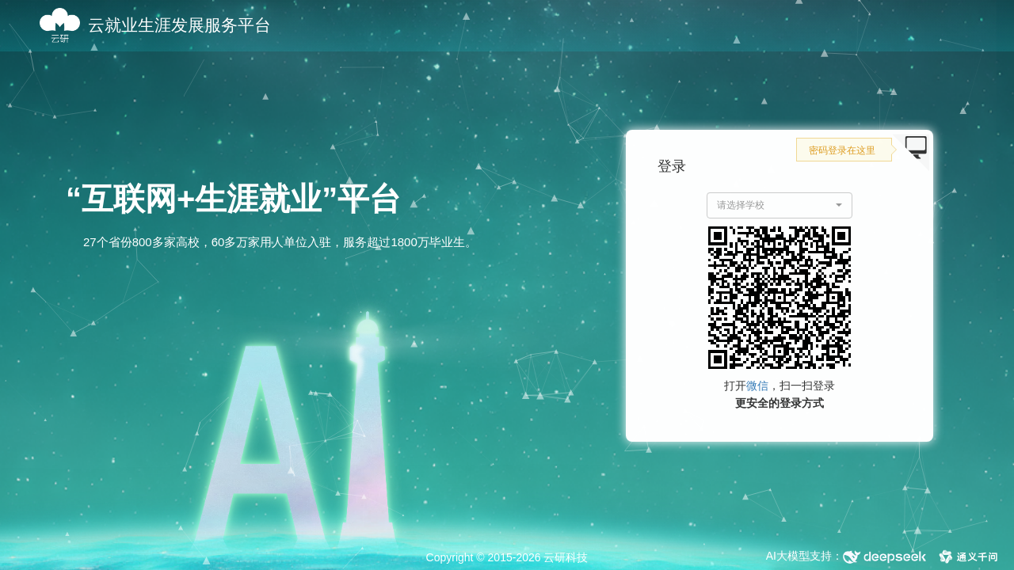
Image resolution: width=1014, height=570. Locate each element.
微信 (757, 385)
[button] (780, 205)
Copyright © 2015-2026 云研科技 (507, 557)
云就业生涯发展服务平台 (179, 25)
